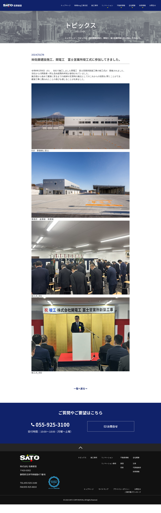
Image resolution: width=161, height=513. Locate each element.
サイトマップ (103, 489)
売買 (122, 467)
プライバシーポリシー (121, 489)
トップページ (66, 5)
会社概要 (132, 5)
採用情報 (142, 5)
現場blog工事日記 (81, 5)
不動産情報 (121, 5)
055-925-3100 (53, 424)
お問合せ (152, 5)
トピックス (82, 457)
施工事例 (94, 5)
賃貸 (122, 463)
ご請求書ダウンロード (133, 492)
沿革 (134, 463)
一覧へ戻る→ (80, 388)
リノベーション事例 (108, 463)
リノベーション (107, 5)
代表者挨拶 (137, 467)
